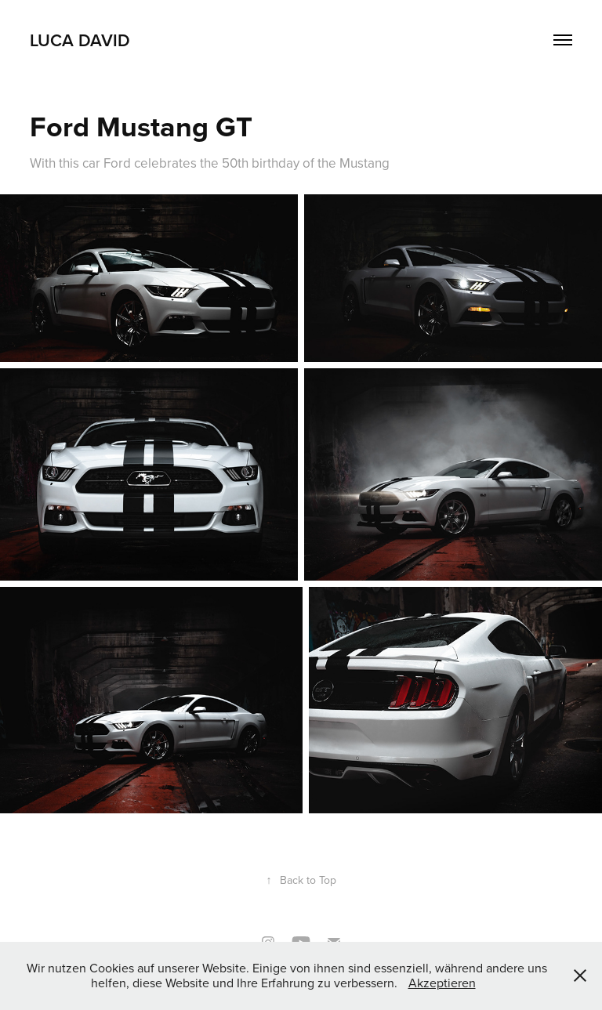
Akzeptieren (442, 982)
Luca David (80, 39)
